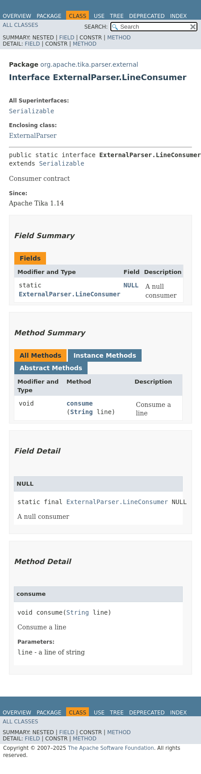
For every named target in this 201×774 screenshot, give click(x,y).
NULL (131, 285)
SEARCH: (96, 27)
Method (119, 37)
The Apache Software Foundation (111, 748)
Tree (117, 16)
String (81, 411)
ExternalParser (33, 135)
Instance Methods (104, 355)
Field (66, 37)
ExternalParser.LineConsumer (70, 294)
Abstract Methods (51, 368)
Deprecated (147, 16)
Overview (17, 16)
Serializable (31, 111)
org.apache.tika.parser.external (89, 64)
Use (99, 16)
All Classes (20, 25)
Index (178, 16)
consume (80, 403)
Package (49, 16)
